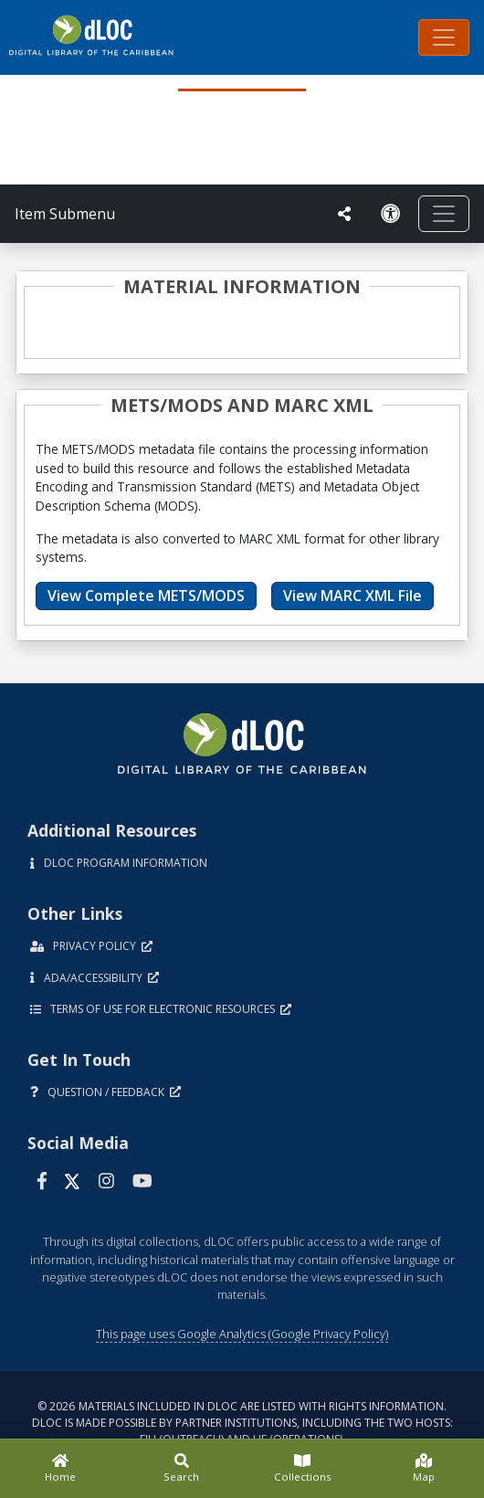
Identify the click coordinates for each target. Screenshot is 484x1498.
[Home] (60, 1469)
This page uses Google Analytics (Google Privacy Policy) (242, 1333)
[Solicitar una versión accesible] (391, 213)
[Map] (424, 1469)
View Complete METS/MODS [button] (146, 595)
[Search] (182, 1469)
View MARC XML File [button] (352, 595)
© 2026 (242, 1422)
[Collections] (302, 1469)
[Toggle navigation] (443, 37)
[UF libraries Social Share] (344, 214)
